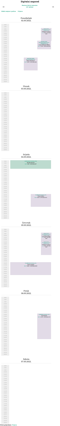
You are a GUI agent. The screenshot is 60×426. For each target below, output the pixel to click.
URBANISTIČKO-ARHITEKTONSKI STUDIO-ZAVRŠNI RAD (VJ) (44, 42)
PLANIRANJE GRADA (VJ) (40, 194)
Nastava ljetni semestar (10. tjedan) (29, 6)
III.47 (26, 62)
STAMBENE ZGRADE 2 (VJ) (44, 314)
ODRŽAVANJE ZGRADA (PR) (30, 161)
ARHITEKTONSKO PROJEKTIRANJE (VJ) (30, 59)
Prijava (20, 11)
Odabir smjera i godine (8, 11)
